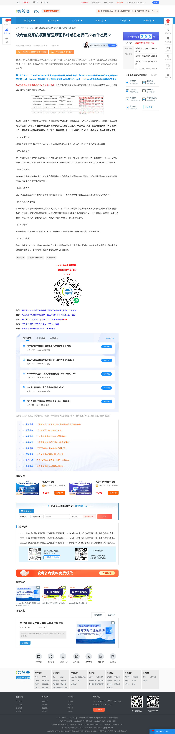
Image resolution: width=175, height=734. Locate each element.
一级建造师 (92, 680)
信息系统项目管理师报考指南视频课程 (53, 442)
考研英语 (135, 677)
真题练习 (54, 338)
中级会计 (117, 677)
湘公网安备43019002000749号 (113, 724)
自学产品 (45, 701)
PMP (36, 677)
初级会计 (110, 677)
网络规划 (56, 680)
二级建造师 (100, 680)
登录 (155, 2)
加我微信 (112, 45)
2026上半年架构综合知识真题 (146, 56)
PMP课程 (51, 329)
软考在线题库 (40, 324)
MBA (126, 680)
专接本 (145, 680)
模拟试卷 (51, 658)
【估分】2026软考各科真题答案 (146, 63)
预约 (105, 516)
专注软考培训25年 (51, 11)
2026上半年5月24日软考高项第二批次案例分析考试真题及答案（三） (96, 543)
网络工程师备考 (54, 310)
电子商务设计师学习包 (105, 482)
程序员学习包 (48, 482)
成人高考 (153, 677)
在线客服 (99, 710)
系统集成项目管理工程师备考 (34, 310)
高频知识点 (64, 658)
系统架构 (63, 680)
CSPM (37, 680)
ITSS (72, 680)
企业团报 (168, 49)
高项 (61, 677)
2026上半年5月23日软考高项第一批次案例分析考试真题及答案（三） (96, 533)
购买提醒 (19, 711)
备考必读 (128, 43)
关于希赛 (70, 701)
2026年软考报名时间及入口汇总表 (61, 315)
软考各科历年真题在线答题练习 (50, 454)
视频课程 (45, 708)
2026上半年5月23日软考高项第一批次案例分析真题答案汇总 (44, 533)
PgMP (37, 684)
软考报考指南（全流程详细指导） (51, 466)
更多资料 (109, 338)
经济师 (91, 677)
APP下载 (168, 75)
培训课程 (128, 54)
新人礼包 (35, 319)
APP (35, 2)
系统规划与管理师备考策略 (33, 329)
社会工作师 (100, 677)
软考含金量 (51, 258)
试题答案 (113, 658)
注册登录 (19, 701)
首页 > (18, 28)
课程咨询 (168, 31)
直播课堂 (45, 704)
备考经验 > (30, 28)
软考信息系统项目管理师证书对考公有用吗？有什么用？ (56, 28)
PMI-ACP (45, 688)
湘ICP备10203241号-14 (94, 724)
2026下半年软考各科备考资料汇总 (51, 448)
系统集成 (63, 684)
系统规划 (56, 684)
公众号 (168, 66)
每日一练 (101, 658)
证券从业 (110, 684)
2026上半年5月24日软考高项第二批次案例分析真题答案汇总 (44, 543)
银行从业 (117, 680)
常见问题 (70, 704)
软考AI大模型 (53, 324)
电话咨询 (168, 58)
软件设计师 (56, 688)
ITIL (79, 680)
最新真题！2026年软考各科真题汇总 (146, 50)
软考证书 (20, 258)
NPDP (44, 677)
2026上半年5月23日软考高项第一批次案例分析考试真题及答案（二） (47, 538)
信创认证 (74, 684)
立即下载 (107, 346)
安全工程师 (92, 684)
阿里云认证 (82, 677)
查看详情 (59, 493)
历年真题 (39, 658)
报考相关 (128, 48)
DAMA (37, 688)
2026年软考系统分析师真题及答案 (51, 436)
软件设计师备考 (69, 310)
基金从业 (117, 684)
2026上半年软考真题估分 (52, 319)
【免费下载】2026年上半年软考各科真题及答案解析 (59, 424)
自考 (144, 677)
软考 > (23, 28)
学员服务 (168, 40)
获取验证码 (89, 516)
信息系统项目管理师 (35, 258)
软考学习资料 (27, 324)
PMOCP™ (45, 680)
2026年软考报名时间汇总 (144, 43)
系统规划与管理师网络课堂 (33, 315)
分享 (7, 40)
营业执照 (70, 711)
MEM (134, 680)
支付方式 (19, 708)
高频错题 (76, 658)
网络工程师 (64, 688)
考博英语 (128, 677)
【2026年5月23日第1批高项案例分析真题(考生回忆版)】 (54, 75)
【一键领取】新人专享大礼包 (49, 430)
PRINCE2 (45, 684)
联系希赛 (70, 708)
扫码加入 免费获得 (52, 557)
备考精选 (7, 22)
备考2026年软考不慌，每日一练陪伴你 (53, 460)
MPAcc (127, 684)
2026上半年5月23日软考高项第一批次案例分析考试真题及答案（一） (96, 538)
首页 (18, 2)
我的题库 (154, 75)
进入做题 (148, 107)
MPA (133, 684)
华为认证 (74, 677)
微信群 (44, 2)
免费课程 (41, 338)
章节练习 (88, 658)
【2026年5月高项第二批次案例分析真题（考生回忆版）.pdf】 (54, 79)
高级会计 (110, 680)
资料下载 (25, 319)
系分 (54, 677)
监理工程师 (100, 684)
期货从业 (110, 688)
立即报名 (25, 643)
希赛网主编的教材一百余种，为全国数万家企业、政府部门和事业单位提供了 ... (128, 11)
